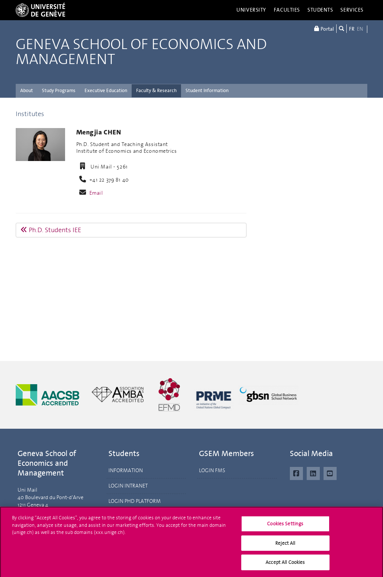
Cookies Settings (285, 525)
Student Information (207, 90)
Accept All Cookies (285, 564)
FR (352, 29)
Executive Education (106, 90)
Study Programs (59, 90)
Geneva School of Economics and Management (141, 52)
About (26, 90)
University (251, 9)
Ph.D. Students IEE (51, 229)
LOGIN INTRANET (128, 485)
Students (320, 9)
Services (352, 9)
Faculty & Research (156, 90)
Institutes (30, 113)
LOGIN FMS (212, 470)
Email (96, 193)
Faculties (287, 9)
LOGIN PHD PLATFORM (134, 501)
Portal (324, 29)
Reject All (285, 545)
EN (360, 29)
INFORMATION (125, 470)
